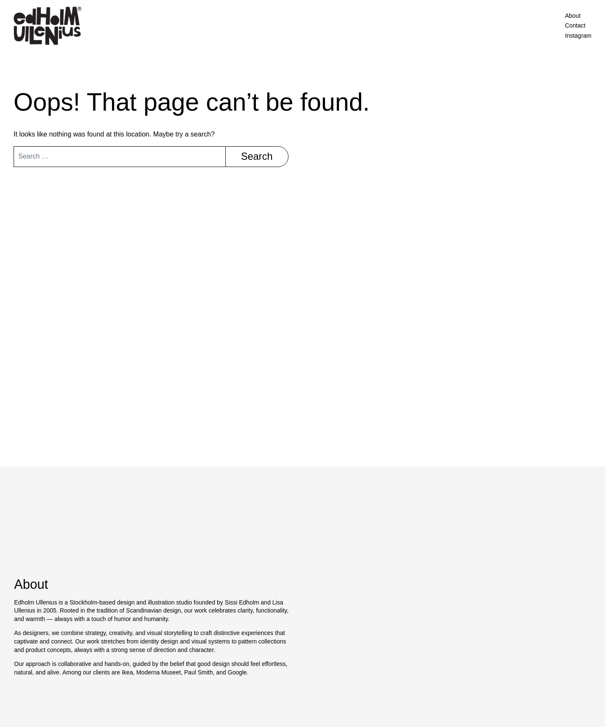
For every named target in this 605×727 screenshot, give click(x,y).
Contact (575, 25)
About (573, 15)
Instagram (578, 35)
